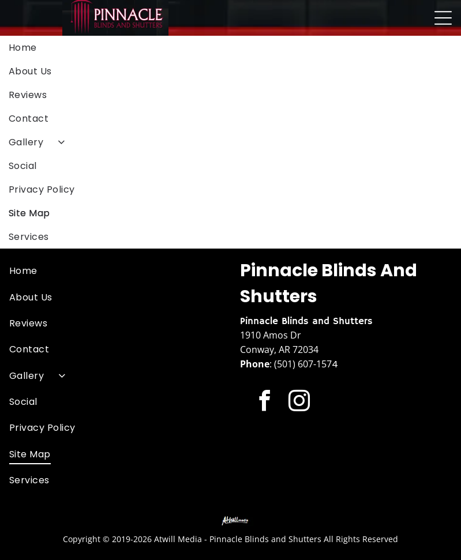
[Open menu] (443, 18)
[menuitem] (230, 47)
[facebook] (264, 402)
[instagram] (299, 402)
